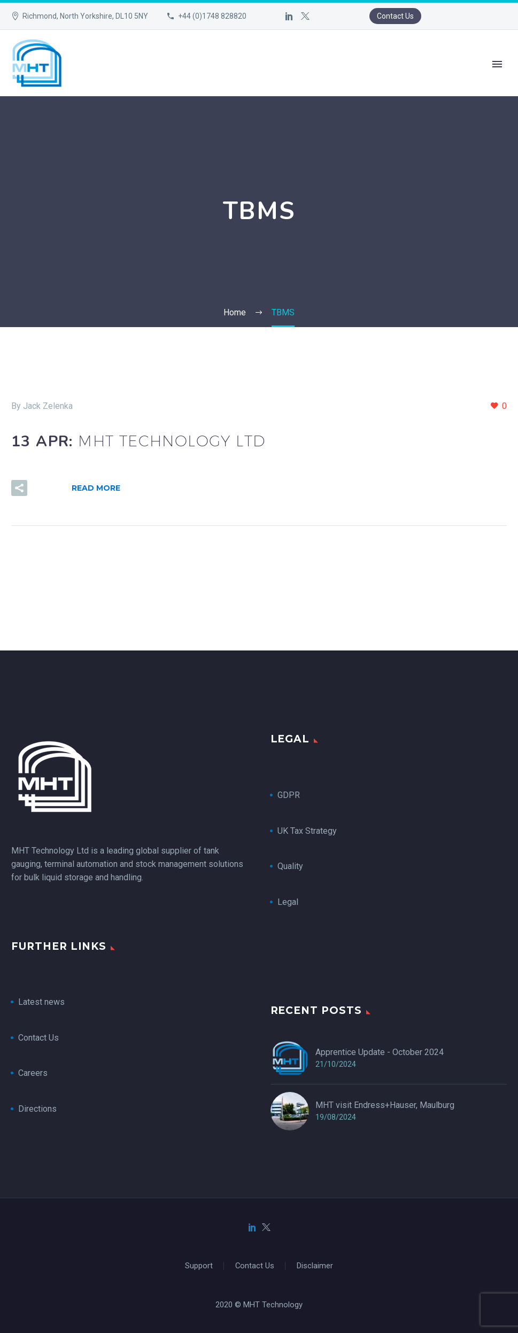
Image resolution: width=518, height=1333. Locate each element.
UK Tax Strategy (308, 831)
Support (199, 1266)
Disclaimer (315, 1266)
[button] (19, 488)
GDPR (288, 795)
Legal (287, 902)
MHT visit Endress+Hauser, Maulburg (384, 1105)
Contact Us (395, 16)
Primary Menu (497, 64)
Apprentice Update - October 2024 (379, 1052)
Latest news (41, 1002)
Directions (37, 1109)
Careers (33, 1073)
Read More (96, 488)
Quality (290, 866)
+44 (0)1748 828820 (212, 16)
